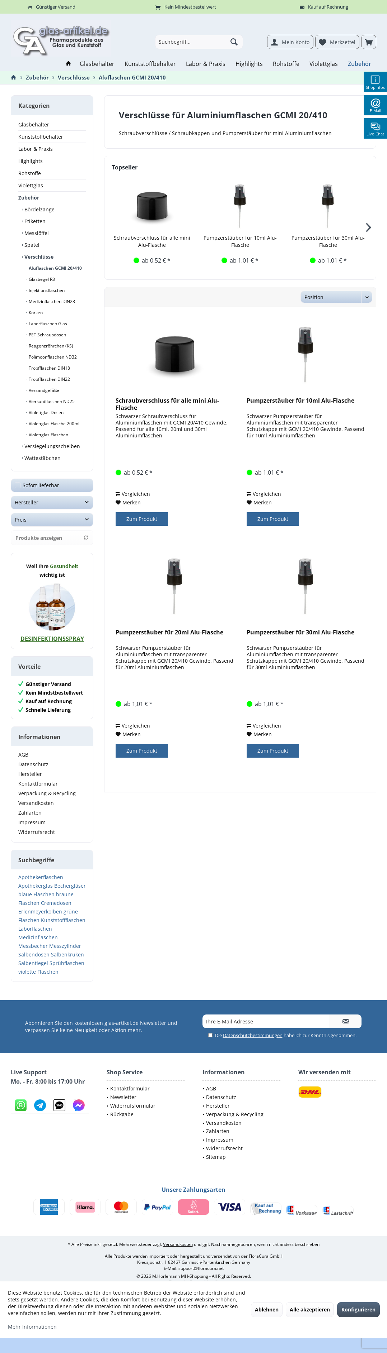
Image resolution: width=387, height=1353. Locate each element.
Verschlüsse (38, 256)
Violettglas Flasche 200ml (53, 424)
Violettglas (30, 185)
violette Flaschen (38, 971)
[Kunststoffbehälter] (150, 64)
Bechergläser (70, 885)
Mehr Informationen (32, 1326)
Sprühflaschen (67, 963)
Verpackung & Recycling (47, 793)
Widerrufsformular (132, 1105)
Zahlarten (30, 812)
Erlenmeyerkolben (40, 911)
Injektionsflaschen (46, 290)
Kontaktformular (38, 783)
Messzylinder (65, 945)
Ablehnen (267, 1309)
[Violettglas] (323, 64)
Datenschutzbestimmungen (253, 1035)
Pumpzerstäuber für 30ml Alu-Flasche (328, 241)
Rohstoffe (29, 173)
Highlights (30, 161)
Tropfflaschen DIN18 (49, 368)
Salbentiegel (33, 963)
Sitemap (216, 1156)
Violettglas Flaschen (48, 435)
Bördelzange (39, 209)
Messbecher (33, 945)
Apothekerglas (35, 885)
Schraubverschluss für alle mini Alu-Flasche (152, 241)
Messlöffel (36, 233)
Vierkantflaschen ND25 (51, 401)
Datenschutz (33, 764)
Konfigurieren (358, 1309)
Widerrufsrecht (36, 832)
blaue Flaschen (36, 894)
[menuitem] (368, 42)
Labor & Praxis (35, 148)
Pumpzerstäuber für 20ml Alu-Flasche (169, 632)
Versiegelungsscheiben (51, 446)
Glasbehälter (33, 124)
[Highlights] (249, 64)
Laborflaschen (35, 928)
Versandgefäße (43, 390)
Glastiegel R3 (41, 279)
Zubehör (28, 197)
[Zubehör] (359, 64)
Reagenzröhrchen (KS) (50, 346)
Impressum (32, 822)
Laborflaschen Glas (47, 324)
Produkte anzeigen (52, 537)
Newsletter (123, 1097)
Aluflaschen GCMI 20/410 (55, 268)
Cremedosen (56, 902)
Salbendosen (34, 954)
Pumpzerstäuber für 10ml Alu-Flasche (240, 241)
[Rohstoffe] (286, 64)
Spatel (31, 244)
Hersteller (26, 502)
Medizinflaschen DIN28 (51, 301)
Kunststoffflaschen (63, 920)
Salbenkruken (67, 954)
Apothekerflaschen (40, 877)
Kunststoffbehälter (40, 136)
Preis (21, 519)
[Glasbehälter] (97, 64)
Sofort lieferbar (41, 485)
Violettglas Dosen (46, 412)
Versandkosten (36, 803)
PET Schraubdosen (47, 335)
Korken (35, 313)
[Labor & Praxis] (205, 64)
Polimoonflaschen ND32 (52, 357)
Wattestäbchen (42, 458)
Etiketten (34, 221)
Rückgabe (122, 1114)
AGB (23, 754)
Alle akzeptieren (310, 1309)
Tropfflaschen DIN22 (49, 379)
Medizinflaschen (38, 937)
